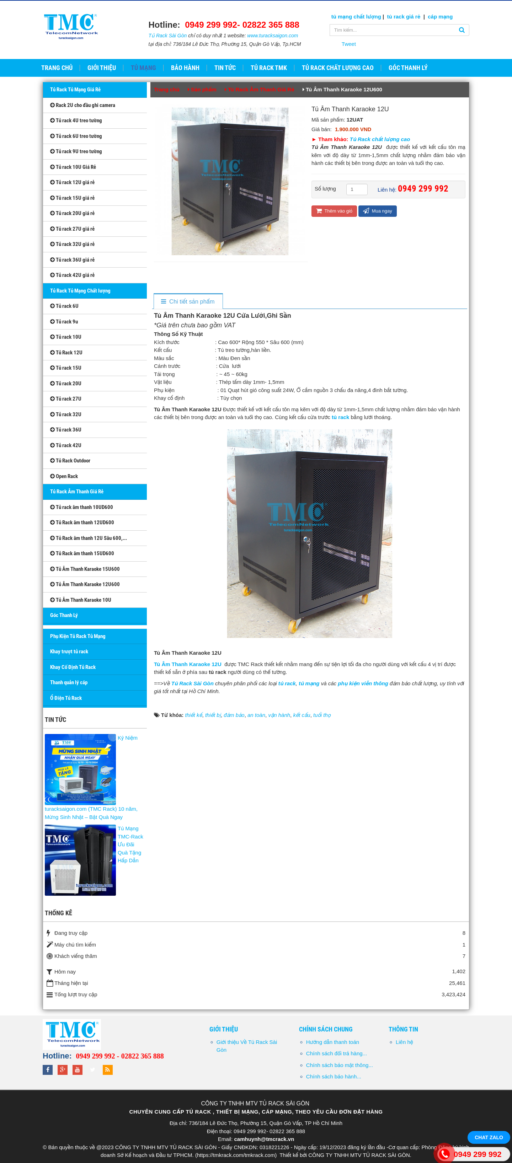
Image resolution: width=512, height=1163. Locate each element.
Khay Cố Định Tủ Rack (73, 667)
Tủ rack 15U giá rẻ (72, 198)
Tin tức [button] (225, 68)
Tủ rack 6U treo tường (76, 136)
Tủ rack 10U (65, 337)
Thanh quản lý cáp (68, 682)
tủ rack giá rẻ (404, 17)
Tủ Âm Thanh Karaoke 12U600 (85, 584)
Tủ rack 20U (65, 383)
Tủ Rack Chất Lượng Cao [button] (338, 68)
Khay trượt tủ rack (69, 651)
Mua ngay (377, 211)
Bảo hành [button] (185, 68)
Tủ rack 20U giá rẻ (72, 213)
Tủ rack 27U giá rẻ (72, 229)
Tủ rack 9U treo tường (76, 151)
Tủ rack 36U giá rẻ (72, 260)
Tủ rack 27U (65, 399)
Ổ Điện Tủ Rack (66, 698)
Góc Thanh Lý (64, 615)
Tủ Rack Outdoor (70, 460)
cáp (432, 17)
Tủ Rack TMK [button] (269, 68)
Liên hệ (404, 1042)
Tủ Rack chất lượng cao (380, 139)
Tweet (349, 44)
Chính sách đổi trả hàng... (336, 1053)
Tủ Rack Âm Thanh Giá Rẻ (76, 491)
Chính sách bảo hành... (333, 1076)
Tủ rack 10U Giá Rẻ (73, 167)
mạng (445, 17)
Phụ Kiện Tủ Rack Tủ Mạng (78, 636)
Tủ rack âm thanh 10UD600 (81, 507)
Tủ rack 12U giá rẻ (72, 182)
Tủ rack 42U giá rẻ (72, 275)
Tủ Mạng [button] (143, 68)
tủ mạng (342, 17)
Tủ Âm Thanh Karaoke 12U (188, 664)
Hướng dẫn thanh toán (332, 1042)
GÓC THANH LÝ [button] (408, 68)
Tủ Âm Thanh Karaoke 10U (80, 600)
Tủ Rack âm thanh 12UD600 (82, 522)
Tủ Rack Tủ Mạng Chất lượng (80, 291)
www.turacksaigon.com (272, 35)
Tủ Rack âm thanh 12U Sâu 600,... (88, 538)
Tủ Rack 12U (66, 352)
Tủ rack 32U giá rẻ (72, 244)
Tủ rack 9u (64, 321)
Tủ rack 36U (65, 430)
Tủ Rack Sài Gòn (168, 35)
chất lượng (367, 17)
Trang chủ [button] (57, 68)
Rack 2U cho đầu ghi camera (82, 105)
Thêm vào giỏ (334, 211)
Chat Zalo (489, 1137)
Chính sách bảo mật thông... (339, 1065)
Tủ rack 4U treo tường (76, 120)
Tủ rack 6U (64, 306)
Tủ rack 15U (65, 368)
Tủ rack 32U (65, 414)
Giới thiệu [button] (101, 68)
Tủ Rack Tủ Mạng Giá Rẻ (75, 89)
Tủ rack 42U (65, 445)
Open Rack (64, 476)
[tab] (188, 301)
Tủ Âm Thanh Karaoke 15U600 (85, 569)
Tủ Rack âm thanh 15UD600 (82, 553)
